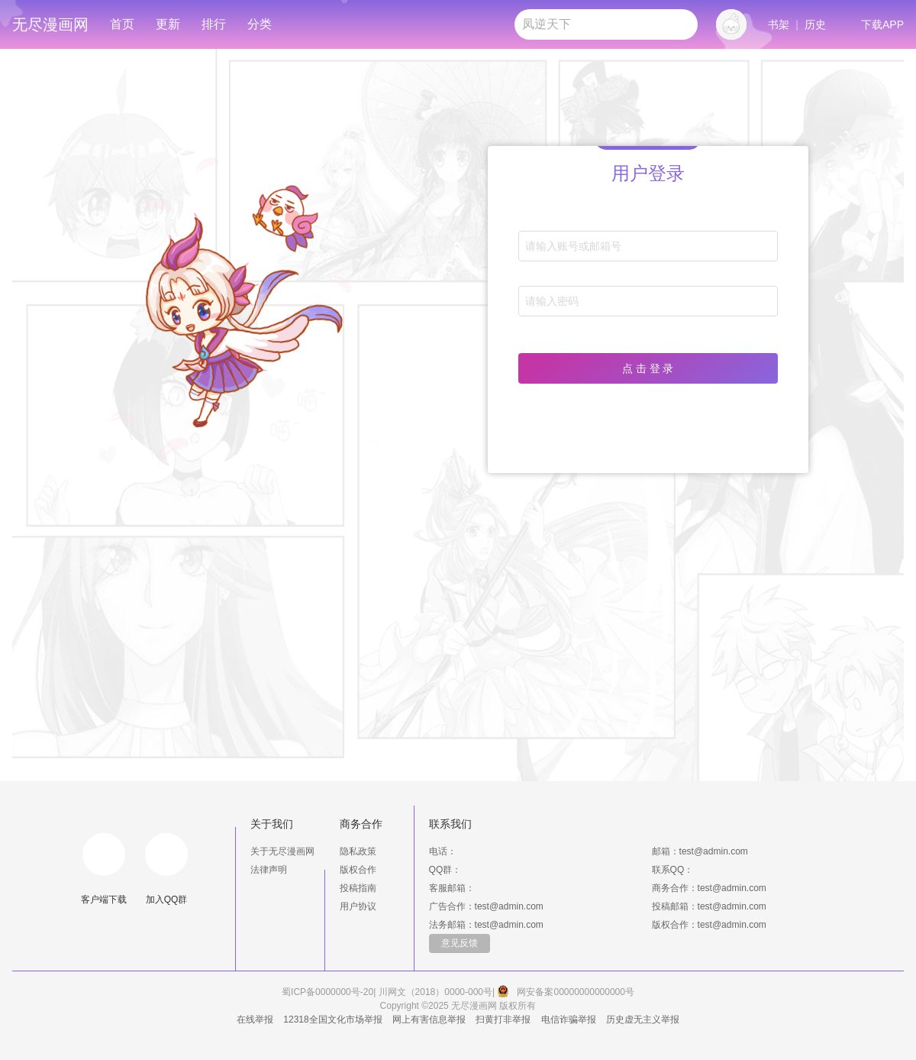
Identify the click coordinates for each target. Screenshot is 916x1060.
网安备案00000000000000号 (575, 992)
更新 (168, 24)
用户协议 (358, 906)
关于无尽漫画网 (282, 851)
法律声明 (268, 869)
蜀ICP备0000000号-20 (327, 992)
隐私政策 (358, 851)
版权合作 (358, 869)
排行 (214, 24)
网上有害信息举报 (429, 1019)
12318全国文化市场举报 (332, 1019)
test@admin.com (713, 851)
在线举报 (255, 1019)
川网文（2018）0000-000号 (435, 992)
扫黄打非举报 (503, 1019)
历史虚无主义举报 (642, 1019)
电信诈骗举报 (568, 1019)
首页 (122, 24)
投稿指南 (358, 888)
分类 (259, 24)
